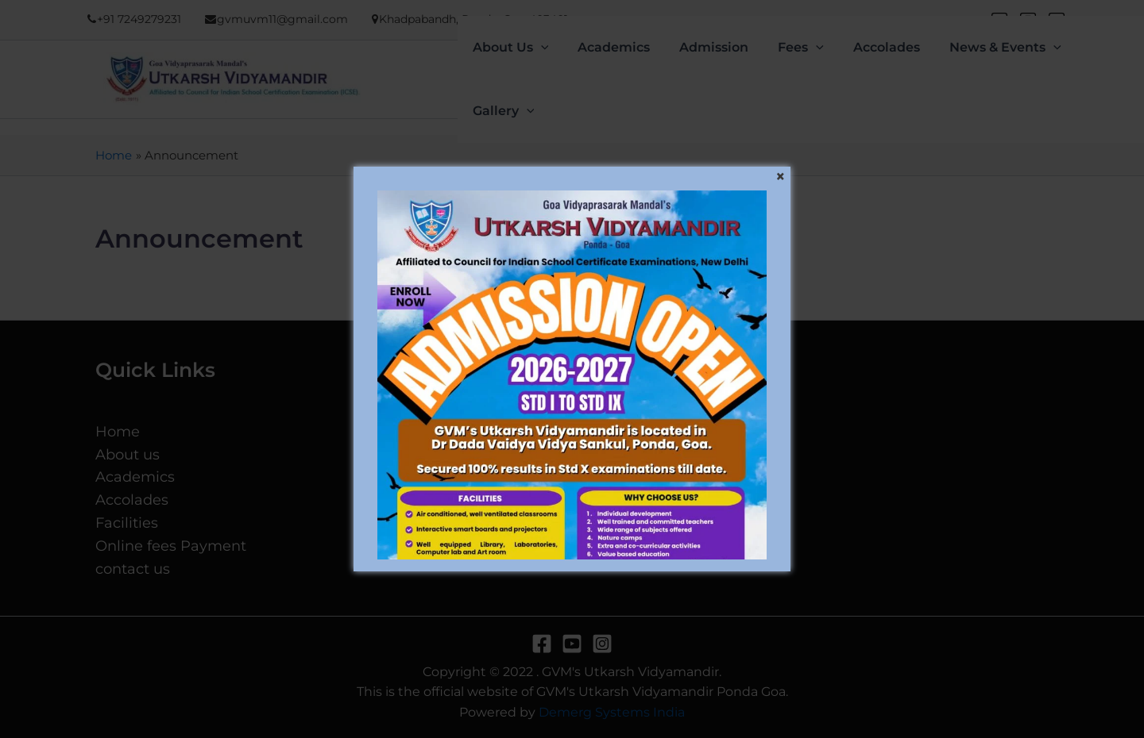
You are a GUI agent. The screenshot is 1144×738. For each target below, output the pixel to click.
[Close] (780, 177)
